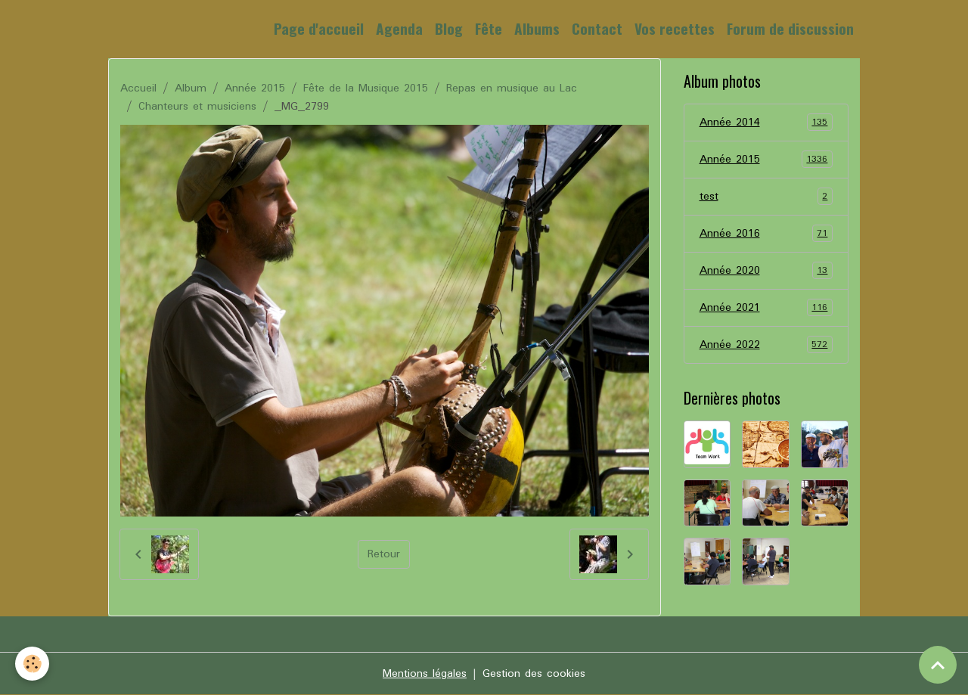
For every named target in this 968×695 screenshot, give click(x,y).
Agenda (399, 28)
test (766, 197)
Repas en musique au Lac (511, 88)
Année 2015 (255, 88)
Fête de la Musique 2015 (365, 88)
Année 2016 (766, 234)
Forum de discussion (790, 28)
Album (190, 88)
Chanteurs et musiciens (197, 107)
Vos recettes (674, 28)
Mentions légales (425, 674)
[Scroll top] (938, 665)
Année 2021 (766, 308)
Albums (537, 28)
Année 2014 (766, 122)
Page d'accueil (319, 28)
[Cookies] (32, 664)
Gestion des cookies (533, 674)
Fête (488, 28)
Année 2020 (766, 271)
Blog (449, 28)
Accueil (138, 88)
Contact (597, 28)
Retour (384, 554)
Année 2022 (766, 345)
